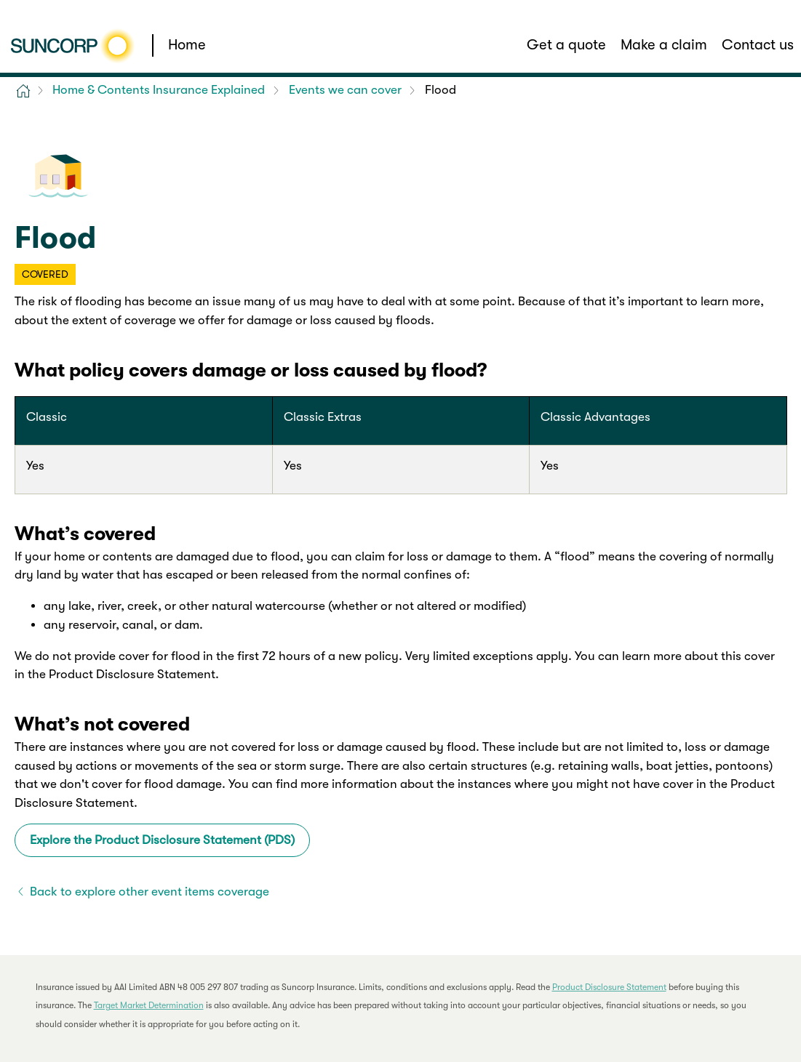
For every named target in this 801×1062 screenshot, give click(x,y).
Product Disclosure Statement (609, 987)
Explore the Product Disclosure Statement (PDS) (162, 840)
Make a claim (664, 44)
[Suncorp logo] (72, 46)
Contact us (758, 44)
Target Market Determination (149, 1005)
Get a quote (566, 44)
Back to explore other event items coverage (149, 891)
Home (187, 44)
